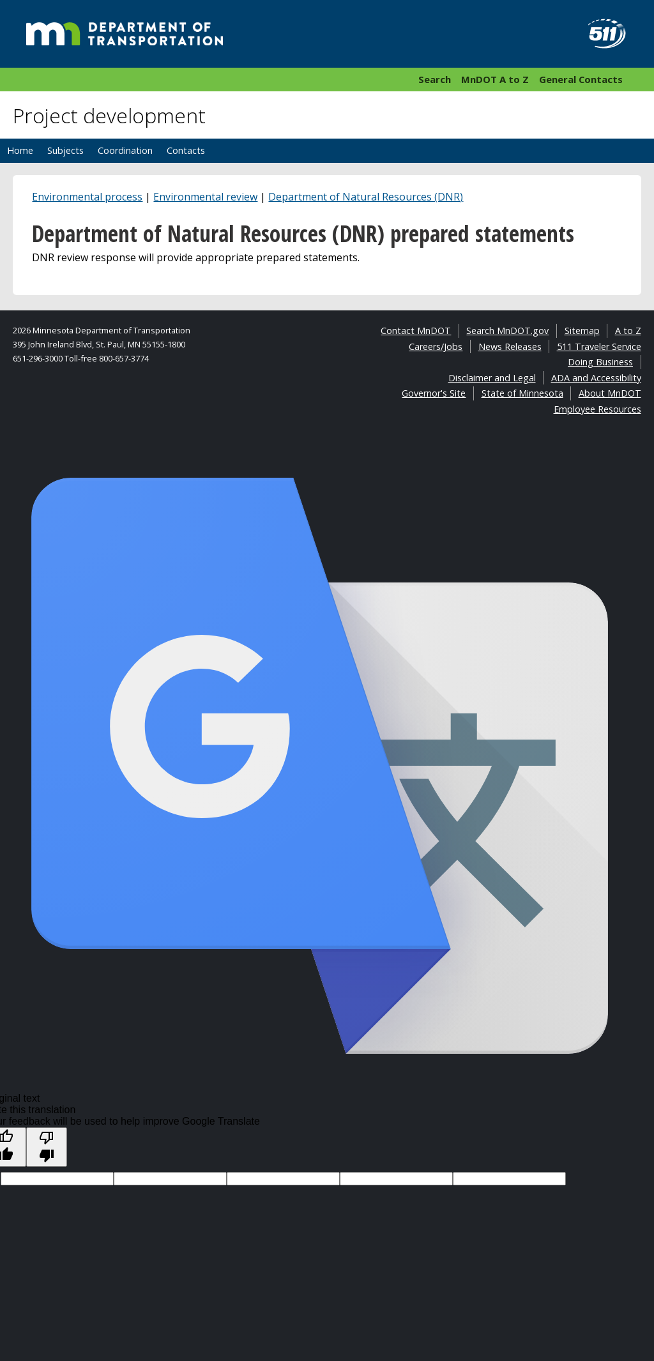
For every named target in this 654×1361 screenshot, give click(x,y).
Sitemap (582, 330)
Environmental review (205, 197)
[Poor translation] (46, 1147)
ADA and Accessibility (596, 378)
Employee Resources (597, 409)
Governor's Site (434, 393)
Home (20, 150)
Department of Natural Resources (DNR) (365, 197)
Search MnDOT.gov (507, 330)
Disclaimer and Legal (492, 378)
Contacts (186, 150)
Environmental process (87, 197)
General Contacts (581, 79)
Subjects (65, 150)
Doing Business (600, 362)
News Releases (510, 346)
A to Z (628, 330)
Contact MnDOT (416, 330)
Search (434, 79)
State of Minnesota (522, 393)
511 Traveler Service (599, 346)
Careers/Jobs (435, 346)
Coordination (125, 150)
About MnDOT (610, 393)
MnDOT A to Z (495, 79)
